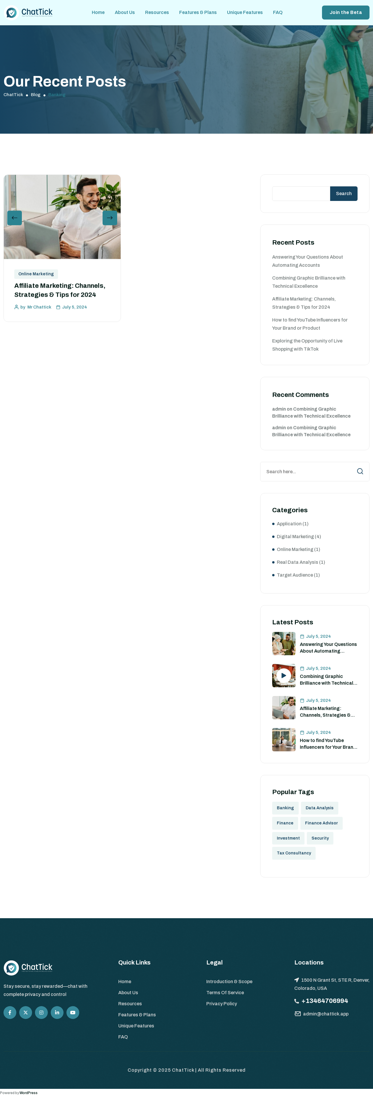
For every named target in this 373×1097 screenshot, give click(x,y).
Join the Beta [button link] (346, 12)
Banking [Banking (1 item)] (285, 808)
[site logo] (28, 12)
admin (279, 409)
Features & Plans (198, 12)
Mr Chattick (39, 309)
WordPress (29, 1093)
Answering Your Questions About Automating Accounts (328, 651)
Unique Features (245, 12)
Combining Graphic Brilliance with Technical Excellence (326, 683)
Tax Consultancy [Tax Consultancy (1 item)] (294, 853)
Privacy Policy (221, 1003)
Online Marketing (36, 276)
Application (289, 523)
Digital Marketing (295, 536)
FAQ (278, 12)
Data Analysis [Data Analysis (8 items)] (320, 808)
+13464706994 (324, 1000)
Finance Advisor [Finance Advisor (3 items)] (321, 823)
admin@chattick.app (326, 1013)
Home (98, 12)
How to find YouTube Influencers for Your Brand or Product (328, 747)
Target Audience (295, 575)
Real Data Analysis (297, 562)
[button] (14, 220)
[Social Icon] (9, 1012)
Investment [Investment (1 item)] (288, 838)
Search (344, 193)
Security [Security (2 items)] (320, 838)
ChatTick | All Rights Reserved (209, 1070)
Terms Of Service (225, 992)
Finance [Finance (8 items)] (285, 823)
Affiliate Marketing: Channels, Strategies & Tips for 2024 (325, 715)
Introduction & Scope (229, 981)
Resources (157, 12)
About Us (125, 12)
